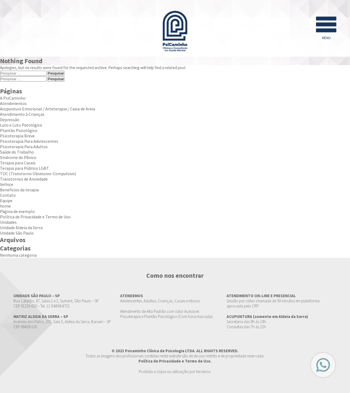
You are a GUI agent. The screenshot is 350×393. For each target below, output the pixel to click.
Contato (8, 195)
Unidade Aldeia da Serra (21, 227)
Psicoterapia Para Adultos (24, 146)
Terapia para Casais (18, 162)
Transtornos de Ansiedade (24, 179)
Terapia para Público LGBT (24, 168)
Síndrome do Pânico (18, 157)
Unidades (8, 222)
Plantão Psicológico (18, 130)
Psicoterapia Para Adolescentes (29, 141)
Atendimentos (13, 103)
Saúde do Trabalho (17, 152)
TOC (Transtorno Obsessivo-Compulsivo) (38, 173)
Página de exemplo (17, 211)
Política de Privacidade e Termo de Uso (35, 216)
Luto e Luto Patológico (21, 125)
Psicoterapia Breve (17, 135)
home (5, 206)
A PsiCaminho (13, 98)
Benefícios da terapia (19, 189)
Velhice (6, 184)
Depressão (9, 119)
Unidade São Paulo (17, 233)
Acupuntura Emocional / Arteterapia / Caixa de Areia (47, 108)
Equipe (6, 200)
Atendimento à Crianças (22, 114)
